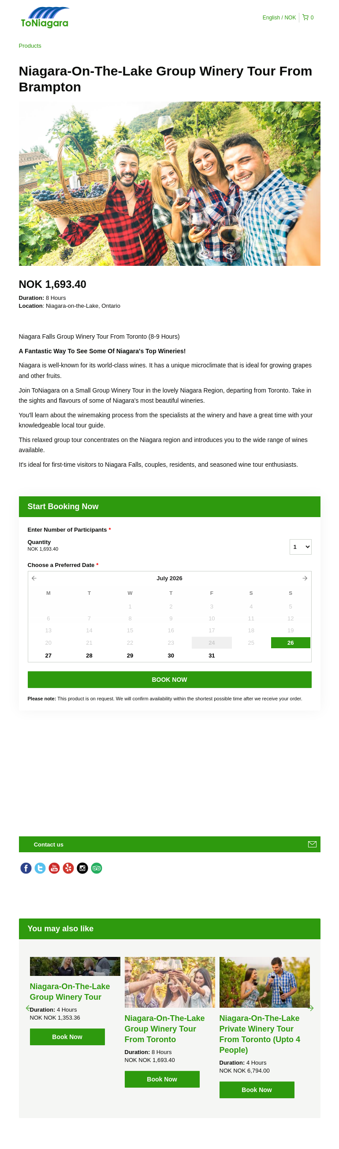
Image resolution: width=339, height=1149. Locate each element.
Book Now (67, 1036)
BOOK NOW (169, 679)
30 (171, 655)
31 (212, 655)
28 (89, 655)
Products (30, 45)
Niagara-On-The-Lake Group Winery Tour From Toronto (165, 1029)
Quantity (148, 546)
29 (130, 655)
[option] (75, 1001)
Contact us (48, 844)
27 (48, 655)
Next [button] (310, 1007)
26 (290, 642)
